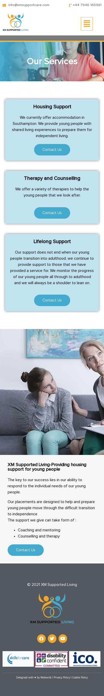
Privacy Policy (62, 677)
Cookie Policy (80, 677)
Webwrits (45, 677)
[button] (87, 24)
